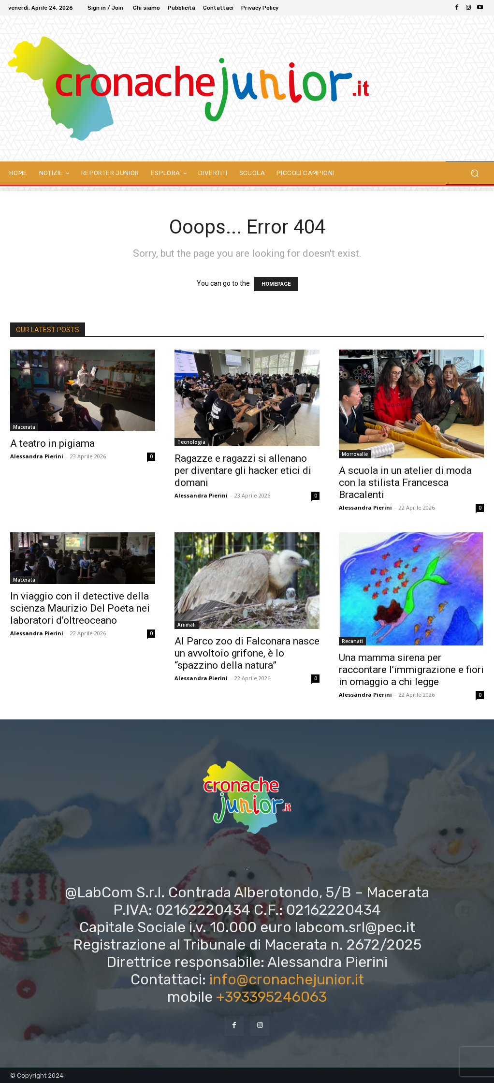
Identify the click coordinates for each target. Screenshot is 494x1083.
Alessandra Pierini (36, 456)
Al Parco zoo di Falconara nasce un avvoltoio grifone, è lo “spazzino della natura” (247, 653)
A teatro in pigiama (52, 443)
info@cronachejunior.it (286, 979)
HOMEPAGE (276, 284)
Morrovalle (355, 454)
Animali (186, 624)
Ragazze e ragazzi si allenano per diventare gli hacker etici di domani (242, 470)
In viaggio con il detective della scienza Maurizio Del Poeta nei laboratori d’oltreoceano (80, 608)
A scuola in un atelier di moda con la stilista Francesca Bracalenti (405, 482)
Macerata (24, 427)
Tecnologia (191, 442)
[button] (474, 173)
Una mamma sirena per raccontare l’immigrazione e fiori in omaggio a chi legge (411, 670)
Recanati (352, 641)
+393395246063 (271, 997)
